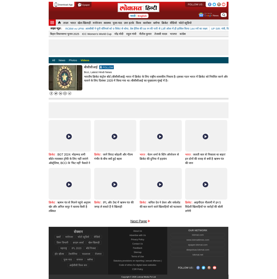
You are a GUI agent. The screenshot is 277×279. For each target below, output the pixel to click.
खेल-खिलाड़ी (84, 22)
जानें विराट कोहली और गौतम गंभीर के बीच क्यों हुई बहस (113, 156)
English (142, 16)
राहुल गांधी (131, 33)
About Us (137, 231)
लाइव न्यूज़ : (56, 28)
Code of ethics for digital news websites (137, 265)
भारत (73, 22)
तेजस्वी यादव (160, 33)
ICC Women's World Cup (97, 33)
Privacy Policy (137, 239)
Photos (73, 60)
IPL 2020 (76, 248)
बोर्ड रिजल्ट (91, 248)
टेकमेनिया (72, 253)
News (62, 60)
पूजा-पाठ (117, 22)
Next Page (138, 221)
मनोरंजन (97, 22)
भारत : (143, 154)
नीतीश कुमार (145, 33)
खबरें (58, 236)
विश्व (138, 22)
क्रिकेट (165, 22)
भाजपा (173, 33)
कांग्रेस (183, 33)
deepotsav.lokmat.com (197, 249)
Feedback (137, 248)
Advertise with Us (137, 235)
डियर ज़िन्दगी (62, 242)
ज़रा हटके (129, 22)
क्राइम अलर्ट (78, 242)
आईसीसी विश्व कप (78, 265)
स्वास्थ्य (107, 22)
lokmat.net (198, 254)
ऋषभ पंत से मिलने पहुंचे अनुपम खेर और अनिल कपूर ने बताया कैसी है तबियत (70, 206)
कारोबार (147, 22)
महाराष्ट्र (63, 248)
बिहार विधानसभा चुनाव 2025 (64, 33)
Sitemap (137, 252)
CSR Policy (137, 269)
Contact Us (137, 244)
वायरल (79, 259)
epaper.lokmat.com (198, 244)
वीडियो (173, 22)
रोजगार (98, 253)
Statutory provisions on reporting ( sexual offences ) (137, 261)
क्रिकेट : (53, 154)
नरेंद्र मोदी (118, 33)
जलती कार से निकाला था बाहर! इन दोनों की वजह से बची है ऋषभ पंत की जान (205, 159)
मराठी (133, 16)
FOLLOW (106, 67)
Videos (85, 60)
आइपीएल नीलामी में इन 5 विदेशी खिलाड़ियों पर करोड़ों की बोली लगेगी (204, 206)
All (53, 60)
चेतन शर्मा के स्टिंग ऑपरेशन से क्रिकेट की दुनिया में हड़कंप (159, 156)
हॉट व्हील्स (59, 253)
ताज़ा (65, 22)
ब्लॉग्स (156, 22)
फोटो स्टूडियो (185, 22)
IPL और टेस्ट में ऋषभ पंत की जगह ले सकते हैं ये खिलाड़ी (114, 204)
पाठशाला (86, 253)
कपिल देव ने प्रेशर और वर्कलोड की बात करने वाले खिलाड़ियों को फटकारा (161, 204)
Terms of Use (137, 256)
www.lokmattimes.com (197, 239)
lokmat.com (198, 235)
